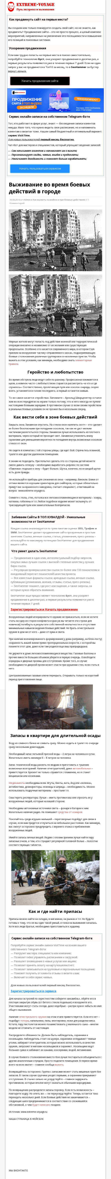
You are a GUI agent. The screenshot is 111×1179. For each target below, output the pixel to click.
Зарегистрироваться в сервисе (33, 991)
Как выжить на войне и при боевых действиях (59, 199)
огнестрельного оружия (33, 1016)
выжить (59, 1064)
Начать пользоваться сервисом (40, 168)
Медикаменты (17, 782)
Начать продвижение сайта (40, 81)
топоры (24, 1020)
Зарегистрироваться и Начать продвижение (44, 609)
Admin (26, 199)
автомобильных (82, 768)
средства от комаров (70, 812)
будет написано (41, 1104)
